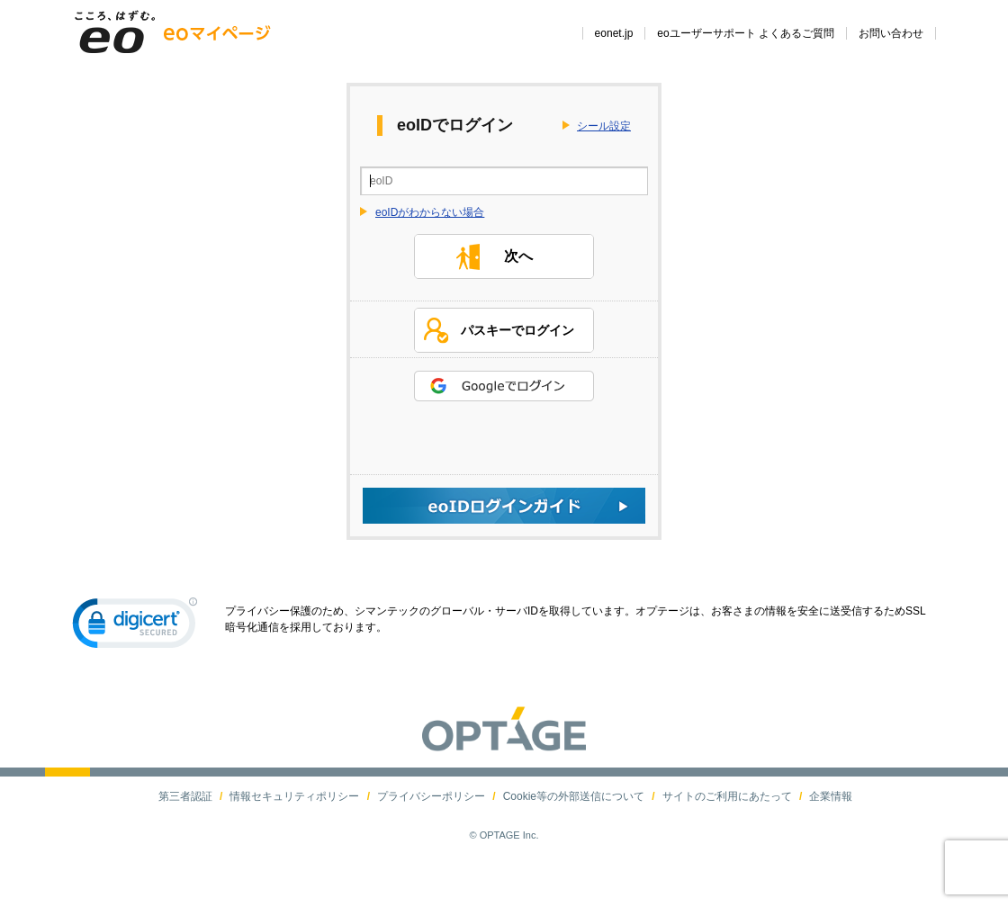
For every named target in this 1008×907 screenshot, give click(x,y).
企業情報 (830, 834)
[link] (135, 665)
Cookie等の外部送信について (573, 834)
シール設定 (604, 126)
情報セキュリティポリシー (294, 834)
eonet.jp (614, 33)
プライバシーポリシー (431, 834)
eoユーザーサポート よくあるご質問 (745, 33)
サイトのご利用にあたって (727, 834)
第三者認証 (185, 834)
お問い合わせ (891, 33)
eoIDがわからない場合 (429, 212)
